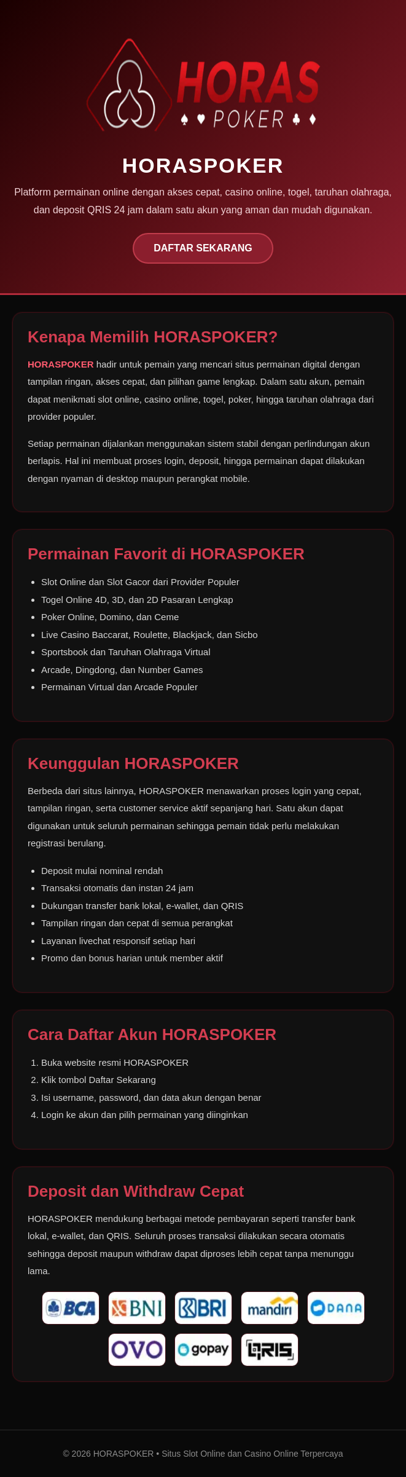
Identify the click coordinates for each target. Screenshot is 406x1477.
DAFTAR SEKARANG (203, 248)
